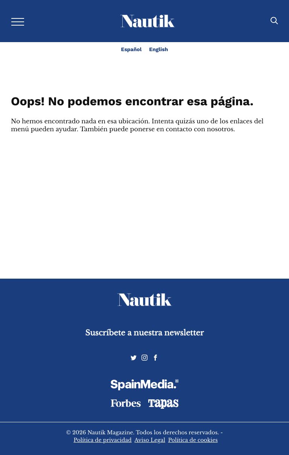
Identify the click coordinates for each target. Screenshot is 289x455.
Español (131, 49)
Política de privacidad (102, 440)
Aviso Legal (149, 440)
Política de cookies (193, 440)
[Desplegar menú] (17, 21)
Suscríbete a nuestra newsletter (144, 333)
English (158, 49)
